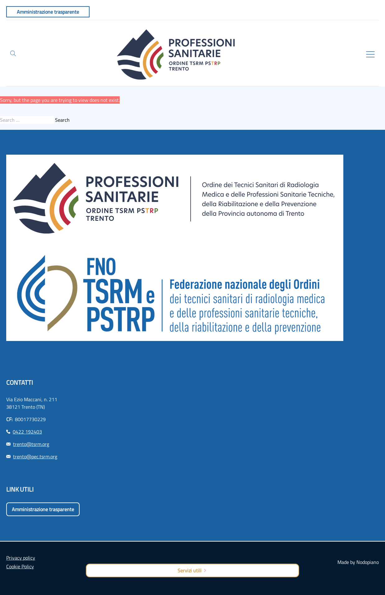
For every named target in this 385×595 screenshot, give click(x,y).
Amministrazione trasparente (43, 509)
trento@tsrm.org (31, 444)
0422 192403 (27, 431)
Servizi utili (192, 570)
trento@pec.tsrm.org (35, 456)
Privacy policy (20, 557)
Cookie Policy (20, 566)
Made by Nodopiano (358, 562)
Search (62, 120)
